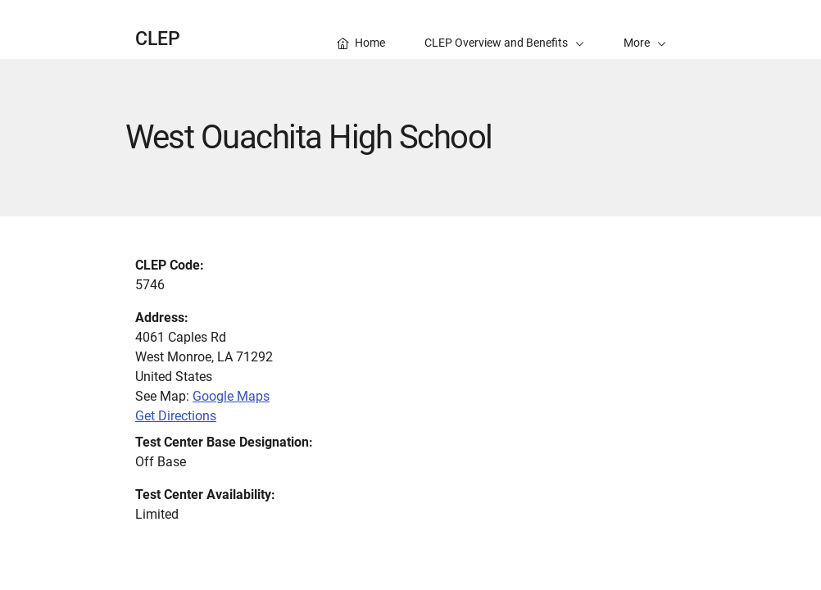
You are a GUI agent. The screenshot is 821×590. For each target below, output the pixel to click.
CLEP (157, 39)
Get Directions (175, 416)
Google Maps (231, 396)
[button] (645, 29)
